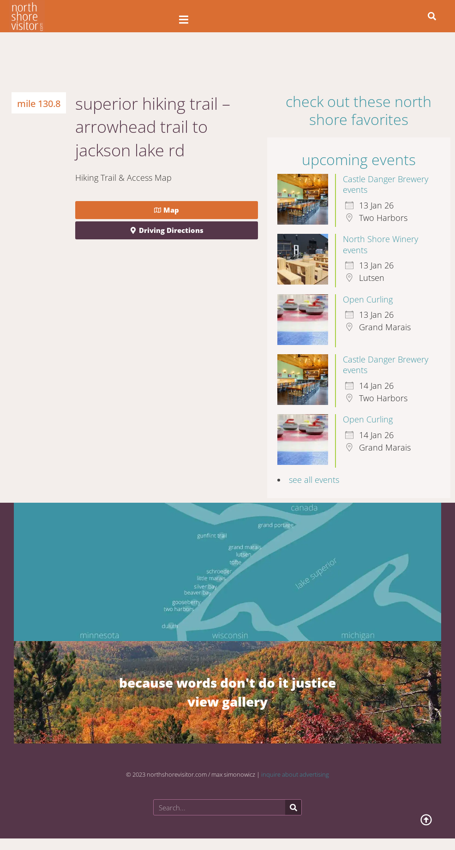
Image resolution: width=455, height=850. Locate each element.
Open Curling (368, 299)
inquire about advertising (295, 774)
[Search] (293, 807)
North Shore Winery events (380, 244)
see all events (314, 479)
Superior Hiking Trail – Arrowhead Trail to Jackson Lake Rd (152, 126)
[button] (432, 16)
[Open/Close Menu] (183, 20)
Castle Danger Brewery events (385, 184)
